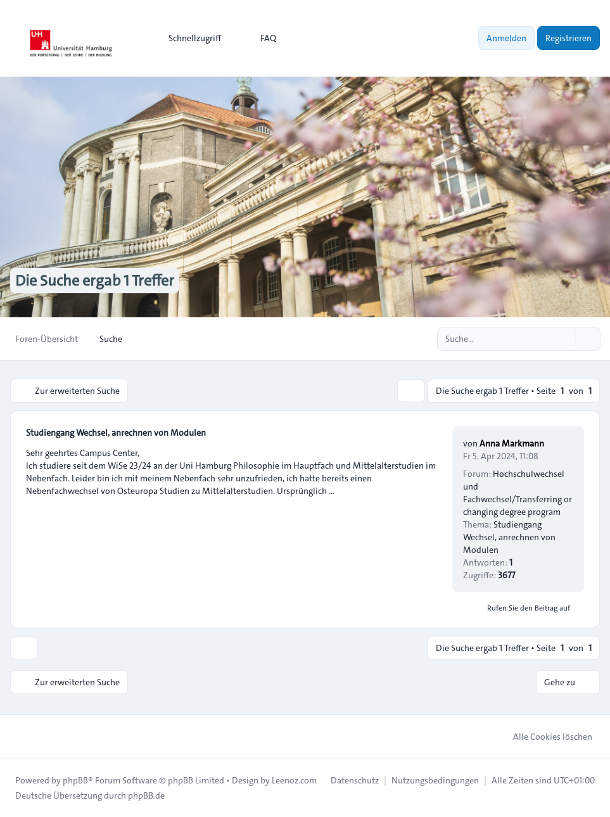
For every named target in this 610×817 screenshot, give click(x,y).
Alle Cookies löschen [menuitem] (544, 736)
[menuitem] (189, 38)
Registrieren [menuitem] (568, 38)
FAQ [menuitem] (260, 38)
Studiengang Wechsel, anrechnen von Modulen (116, 432)
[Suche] (564, 339)
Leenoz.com (294, 780)
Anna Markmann (512, 443)
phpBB (75, 780)
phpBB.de (146, 795)
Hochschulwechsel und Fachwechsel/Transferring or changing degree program (517, 492)
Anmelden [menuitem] (506, 38)
